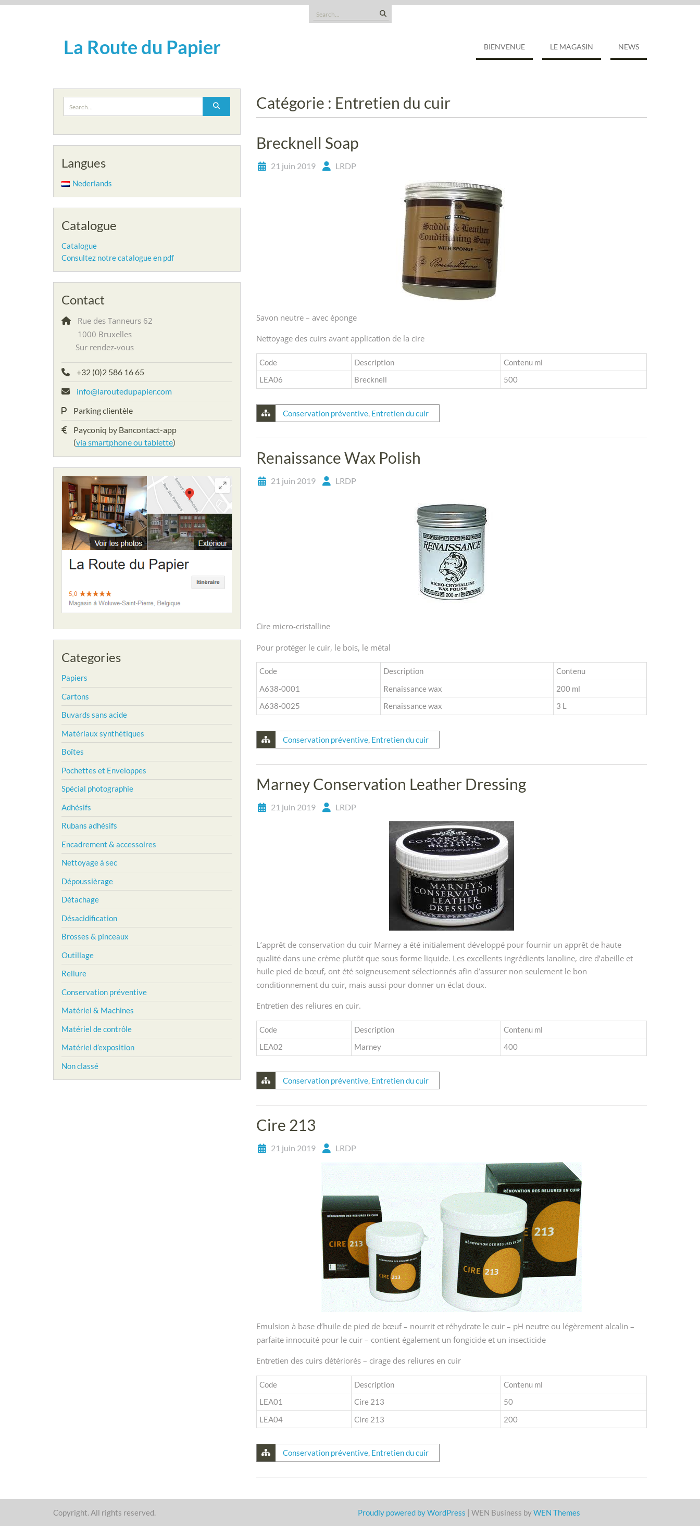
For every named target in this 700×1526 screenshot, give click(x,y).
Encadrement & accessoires (108, 844)
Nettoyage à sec (89, 862)
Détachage (80, 899)
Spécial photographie (97, 788)
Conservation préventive (325, 413)
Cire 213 (286, 1124)
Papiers (74, 677)
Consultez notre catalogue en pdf (117, 257)
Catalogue (79, 245)
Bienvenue (504, 46)
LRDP (345, 166)
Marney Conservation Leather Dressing (391, 783)
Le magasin (571, 46)
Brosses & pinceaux (95, 936)
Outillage (77, 955)
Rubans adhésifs (89, 825)
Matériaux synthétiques (102, 733)
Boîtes (72, 751)
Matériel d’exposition (97, 1047)
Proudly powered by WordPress (412, 1512)
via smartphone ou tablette (124, 442)
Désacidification (89, 918)
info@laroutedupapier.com (124, 391)
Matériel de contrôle (96, 1029)
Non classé (79, 1066)
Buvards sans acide (94, 714)
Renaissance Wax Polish (338, 457)
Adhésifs (76, 807)
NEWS (628, 46)
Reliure (73, 973)
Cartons (75, 696)
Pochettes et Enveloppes (103, 770)
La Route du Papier (142, 46)
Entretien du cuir (400, 413)
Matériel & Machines (97, 1010)
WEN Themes (556, 1512)
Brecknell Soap (307, 142)
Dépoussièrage (87, 881)
